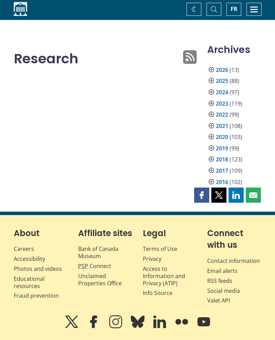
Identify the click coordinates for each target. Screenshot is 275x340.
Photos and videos (38, 269)
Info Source (157, 293)
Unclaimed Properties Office (100, 279)
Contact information (233, 261)
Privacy (152, 259)
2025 (222, 81)
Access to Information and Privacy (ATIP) (164, 276)
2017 (222, 170)
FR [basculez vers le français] (234, 9)
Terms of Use (160, 249)
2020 (222, 137)
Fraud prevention (36, 295)
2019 (222, 148)
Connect (94, 266)
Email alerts (222, 271)
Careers (24, 249)
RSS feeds (219, 281)
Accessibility (29, 259)
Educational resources (29, 282)
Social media (223, 291)
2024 (222, 92)
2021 (222, 126)
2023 (222, 103)
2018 (222, 159)
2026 (222, 70)
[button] (201, 195)
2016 (222, 182)
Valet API (218, 300)
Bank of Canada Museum (98, 252)
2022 (222, 114)
